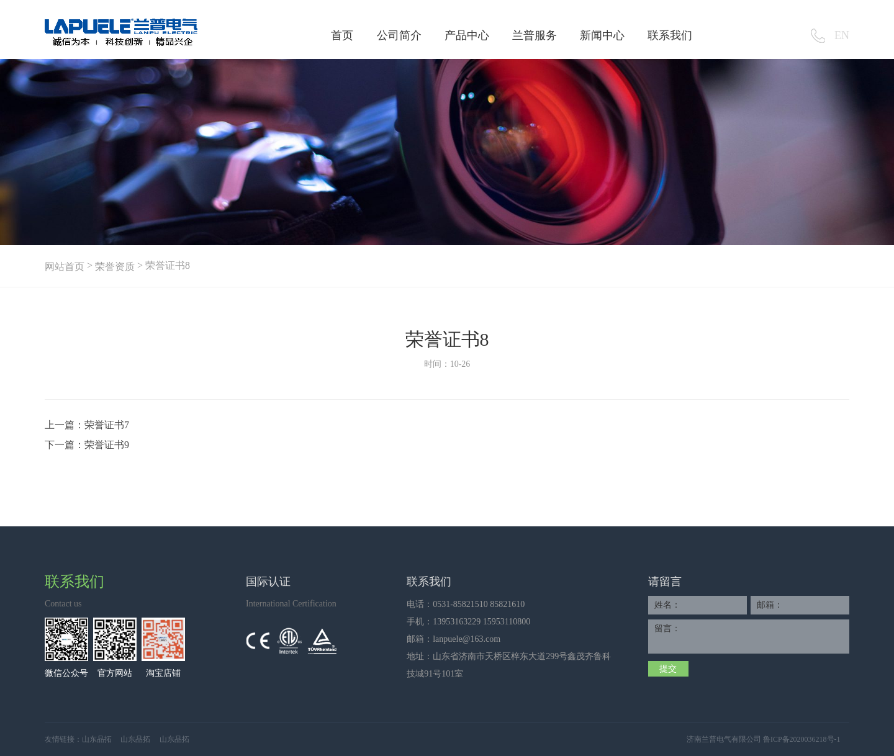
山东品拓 (97, 739)
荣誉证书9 (106, 444)
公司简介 (399, 35)
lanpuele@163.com (466, 639)
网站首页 (64, 266)
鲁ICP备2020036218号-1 (802, 739)
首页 (342, 35)
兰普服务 (534, 35)
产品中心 (467, 35)
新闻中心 (602, 35)
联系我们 (670, 35)
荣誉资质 (115, 266)
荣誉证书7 (106, 425)
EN (841, 35)
